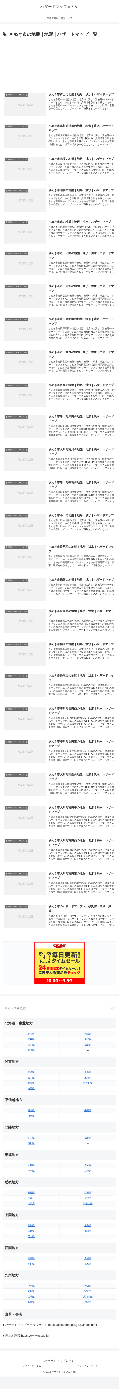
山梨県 (31, 1120)
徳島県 (31, 1262)
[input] (59, 1012)
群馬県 (31, 1087)
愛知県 (87, 1169)
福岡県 (31, 1289)
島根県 (31, 1235)
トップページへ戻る (30, 1370)
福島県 (87, 1049)
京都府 (31, 1202)
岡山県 (31, 1240)
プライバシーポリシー (88, 1370)
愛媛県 (87, 1262)
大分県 (87, 1289)
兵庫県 (87, 1196)
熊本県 (31, 1306)
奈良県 (87, 1202)
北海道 (31, 1038)
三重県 (87, 1174)
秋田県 (87, 1038)
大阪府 (31, 1207)
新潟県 (31, 1114)
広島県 (87, 1229)
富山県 (31, 1142)
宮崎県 (87, 1295)
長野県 (87, 1114)
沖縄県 (87, 1306)
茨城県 (31, 1076)
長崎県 (31, 1300)
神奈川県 (88, 1087)
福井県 (87, 1142)
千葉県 (87, 1076)
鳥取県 (31, 1229)
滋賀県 (31, 1196)
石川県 (31, 1147)
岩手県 (31, 1049)
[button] (113, 1012)
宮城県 (31, 1054)
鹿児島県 (88, 1300)
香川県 (31, 1267)
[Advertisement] (59, 63)
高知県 (87, 1267)
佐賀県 (31, 1295)
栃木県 (31, 1081)
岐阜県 (31, 1169)
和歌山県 (88, 1207)
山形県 (87, 1043)
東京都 (87, 1081)
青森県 (31, 1043)
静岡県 (31, 1174)
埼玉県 (31, 1092)
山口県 (87, 1235)
